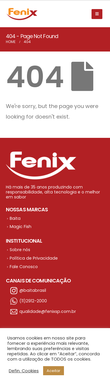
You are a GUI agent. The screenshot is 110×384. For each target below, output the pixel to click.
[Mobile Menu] (97, 14)
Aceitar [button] (53, 370)
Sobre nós (20, 250)
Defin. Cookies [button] (24, 370)
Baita (15, 218)
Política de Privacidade (34, 258)
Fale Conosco (24, 267)
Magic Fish (20, 226)
